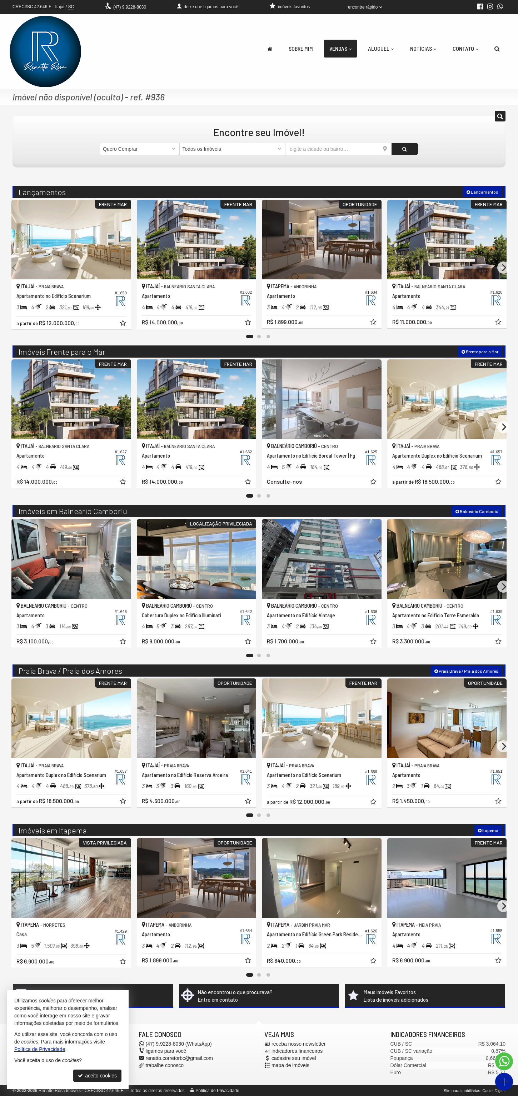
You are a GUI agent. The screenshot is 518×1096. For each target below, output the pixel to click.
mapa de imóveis (290, 1065)
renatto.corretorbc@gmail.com (179, 1058)
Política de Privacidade (217, 1090)
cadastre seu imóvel (294, 1058)
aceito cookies (97, 1075)
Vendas (340, 48)
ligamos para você (166, 1051)
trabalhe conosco (165, 1065)
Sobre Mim (301, 48)
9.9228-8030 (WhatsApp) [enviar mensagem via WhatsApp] (179, 1044)
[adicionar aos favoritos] (123, 324)
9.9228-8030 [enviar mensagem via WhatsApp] (129, 7)
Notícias (423, 48)
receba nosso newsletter (299, 1044)
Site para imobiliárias (462, 1090)
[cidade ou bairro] (338, 149)
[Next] (503, 267)
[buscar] (405, 149)
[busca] (497, 49)
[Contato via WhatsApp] (504, 1061)
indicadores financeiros (297, 1051)
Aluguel (381, 48)
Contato (465, 48)
